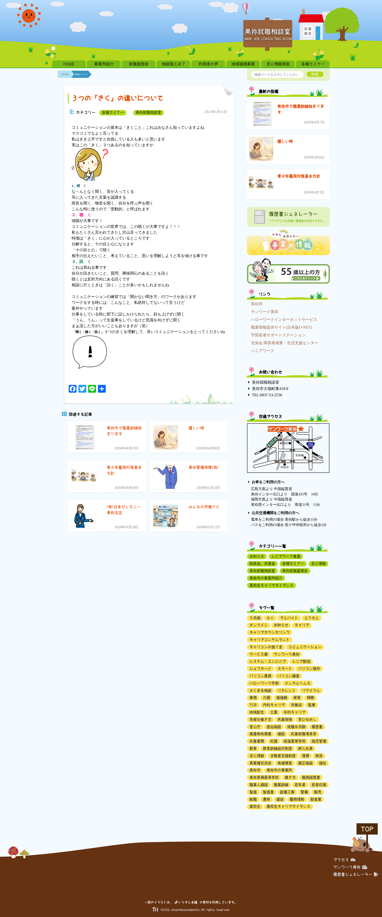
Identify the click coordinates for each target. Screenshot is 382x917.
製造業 (268, 792)
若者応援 (319, 785)
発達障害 (284, 763)
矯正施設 (305, 763)
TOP (367, 829)
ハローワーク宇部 (264, 683)
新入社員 (305, 748)
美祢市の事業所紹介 (265, 578)
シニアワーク (262, 351)
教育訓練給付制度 (277, 748)
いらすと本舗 (186, 902)
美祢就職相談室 (148, 112)
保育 (297, 697)
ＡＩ (270, 618)
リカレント (286, 690)
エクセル (311, 618)
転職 (253, 799)
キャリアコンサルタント (269, 639)
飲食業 (315, 799)
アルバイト (289, 618)
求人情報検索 (278, 64)
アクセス (344, 860)
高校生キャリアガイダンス (271, 585)
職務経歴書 (311, 777)
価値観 (281, 697)
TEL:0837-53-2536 (267, 395)
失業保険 (284, 719)
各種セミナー (313, 64)
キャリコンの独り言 (265, 647)
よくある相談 (260, 690)
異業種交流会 (260, 763)
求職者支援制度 (283, 756)
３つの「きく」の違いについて (117, 98)
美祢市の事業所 (279, 770)
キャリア (302, 625)
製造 (253, 792)
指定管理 (319, 741)
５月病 (254, 618)
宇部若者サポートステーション (278, 335)
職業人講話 (258, 785)
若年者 (300, 785)
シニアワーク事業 (285, 556)
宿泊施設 (274, 727)
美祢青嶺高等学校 (264, 777)
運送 (280, 799)
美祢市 (257, 304)
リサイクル (311, 690)
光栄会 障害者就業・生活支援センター (284, 343)
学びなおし (307, 719)
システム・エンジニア (267, 661)
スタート (284, 668)
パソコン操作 (309, 668)
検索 (315, 74)
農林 (266, 799)
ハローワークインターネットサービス (284, 319)
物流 (319, 756)
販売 (317, 792)
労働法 (296, 705)
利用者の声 (208, 64)
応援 (273, 741)
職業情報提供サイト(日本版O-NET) (281, 327)
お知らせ (256, 556)
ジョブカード (260, 668)
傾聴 (310, 697)
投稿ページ (81, 74)
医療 (311, 705)
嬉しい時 (285, 141)
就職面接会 (138, 64)
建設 (281, 734)
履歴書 (317, 727)
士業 (273, 712)
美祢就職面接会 (295, 571)
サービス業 (258, 654)
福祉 (322, 763)
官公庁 (254, 727)
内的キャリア (274, 705)
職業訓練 (281, 785)
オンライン (258, 625)
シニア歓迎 (301, 661)
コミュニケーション (304, 647)
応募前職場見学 (303, 734)
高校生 (254, 806)
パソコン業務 (260, 676)
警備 (304, 792)
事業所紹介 (104, 64)
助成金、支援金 (262, 563)
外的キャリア (295, 712)
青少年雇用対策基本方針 (298, 176)
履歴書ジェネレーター (355, 874)
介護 (266, 697)
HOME (69, 64)
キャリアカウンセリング (269, 632)
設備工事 (287, 792)
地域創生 (256, 712)
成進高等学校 (295, 741)
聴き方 (290, 777)
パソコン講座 (288, 676)
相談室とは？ (173, 64)
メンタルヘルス (297, 683)
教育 (253, 748)
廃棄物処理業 (260, 734)
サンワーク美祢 (264, 312)
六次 (253, 705)
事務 (253, 697)
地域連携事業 (243, 64)
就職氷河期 (296, 727)
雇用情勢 (297, 799)
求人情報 (318, 563)
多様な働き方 (260, 719)
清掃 (305, 756)
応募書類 (256, 741)
